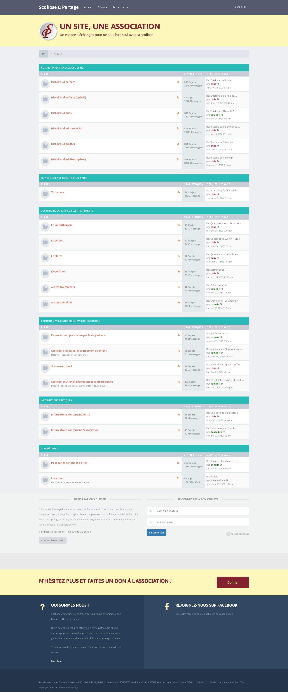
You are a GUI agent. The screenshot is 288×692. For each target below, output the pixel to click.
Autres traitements (63, 287)
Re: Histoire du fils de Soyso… (223, 126)
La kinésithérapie (61, 225)
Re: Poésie (212, 476)
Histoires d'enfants (63, 82)
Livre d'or (57, 478)
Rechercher (120, 7)
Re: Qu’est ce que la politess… (223, 412)
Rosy (213, 258)
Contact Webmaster (52, 540)
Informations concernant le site (70, 414)
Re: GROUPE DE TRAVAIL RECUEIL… (225, 380)
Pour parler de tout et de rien (69, 463)
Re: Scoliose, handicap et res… (223, 461)
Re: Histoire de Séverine (219, 142)
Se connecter (156, 532)
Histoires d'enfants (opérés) (68, 97)
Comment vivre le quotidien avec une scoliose (70, 321)
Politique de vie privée (78, 531)
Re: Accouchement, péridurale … (224, 349)
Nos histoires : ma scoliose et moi (62, 67)
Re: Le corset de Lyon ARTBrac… (224, 238)
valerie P (215, 115)
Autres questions (61, 302)
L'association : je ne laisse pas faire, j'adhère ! (79, 335)
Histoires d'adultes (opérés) (68, 159)
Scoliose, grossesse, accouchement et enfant (79, 350)
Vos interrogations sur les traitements (67, 210)
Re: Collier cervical (216, 285)
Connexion (240, 6)
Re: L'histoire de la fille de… (221, 95)
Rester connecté (237, 534)
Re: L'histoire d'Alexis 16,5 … (221, 111)
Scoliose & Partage (59, 7)
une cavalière (218, 480)
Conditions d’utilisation (51, 531)
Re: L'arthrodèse (215, 269)
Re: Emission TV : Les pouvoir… (223, 300)
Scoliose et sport (61, 366)
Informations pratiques (56, 400)
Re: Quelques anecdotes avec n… (225, 223)
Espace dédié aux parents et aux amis (64, 178)
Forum (102, 7)
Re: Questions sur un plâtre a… (223, 254)
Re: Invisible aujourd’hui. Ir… (221, 428)
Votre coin (57, 192)
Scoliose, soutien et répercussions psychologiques (82, 381)
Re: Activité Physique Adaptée (223, 364)
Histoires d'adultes (63, 144)
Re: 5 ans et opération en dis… (223, 190)
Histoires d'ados (61, 113)
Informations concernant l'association (74, 430)
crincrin (215, 304)
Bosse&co (216, 432)
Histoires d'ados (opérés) (67, 128)
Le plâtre (56, 256)
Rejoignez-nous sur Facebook (206, 605)
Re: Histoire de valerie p (219, 157)
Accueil (88, 7)
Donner (233, 582)
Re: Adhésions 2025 (217, 333)
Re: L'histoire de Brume (219, 80)
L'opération (58, 271)
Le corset (57, 240)
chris (213, 84)
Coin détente (49, 448)
